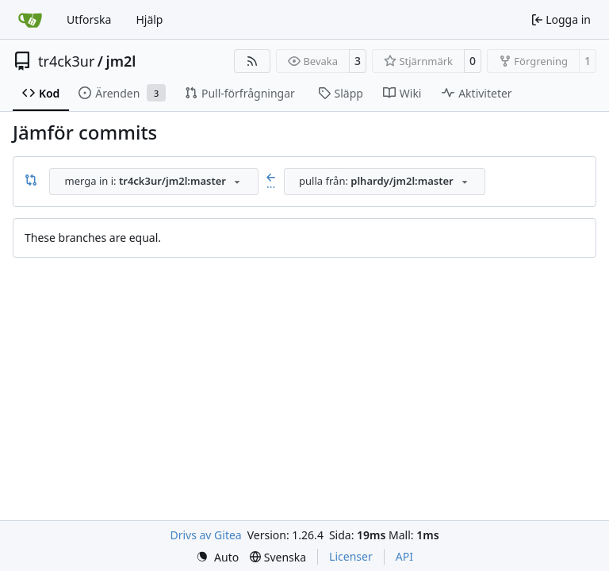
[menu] (217, 557)
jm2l (121, 61)
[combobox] (154, 181)
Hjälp (149, 19)
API (404, 556)
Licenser (351, 556)
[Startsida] (30, 20)
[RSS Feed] (252, 61)
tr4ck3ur (66, 61)
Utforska (89, 19)
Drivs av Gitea (205, 534)
